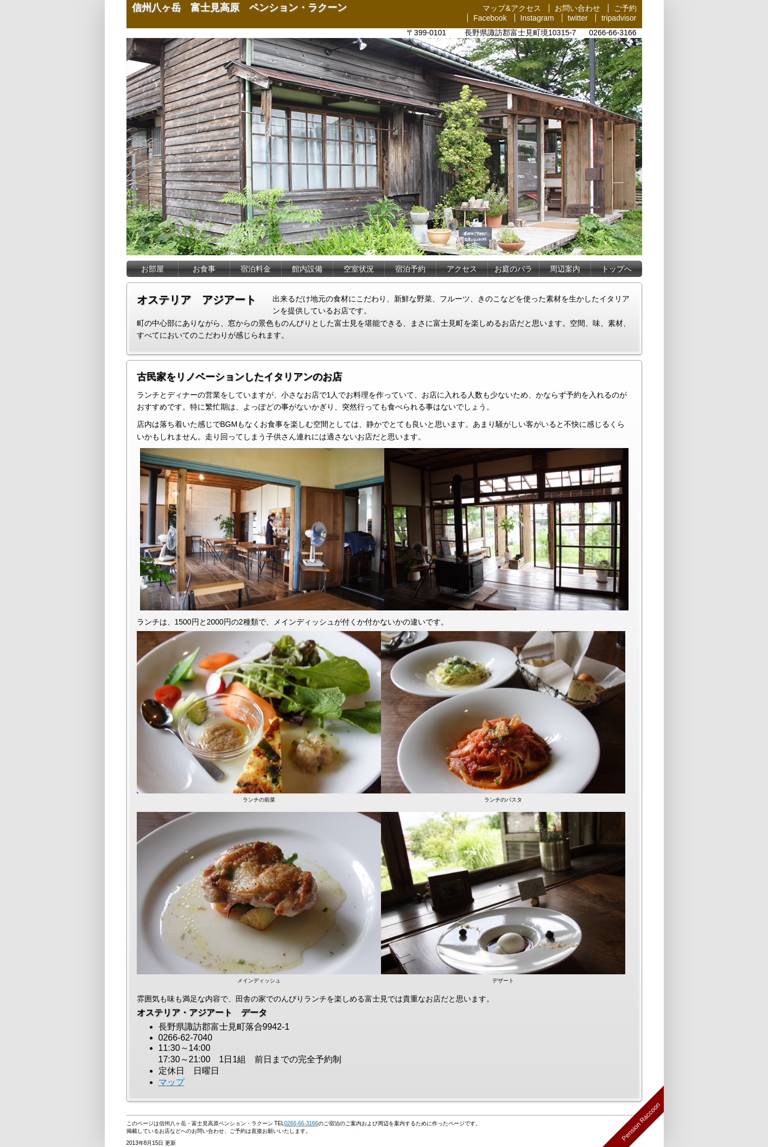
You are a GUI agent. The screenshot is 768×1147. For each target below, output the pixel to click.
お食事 (204, 268)
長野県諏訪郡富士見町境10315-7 (520, 32)
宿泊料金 (255, 268)
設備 (307, 268)
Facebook (489, 18)
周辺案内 (565, 268)
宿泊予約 (410, 268)
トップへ (616, 268)
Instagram (537, 18)
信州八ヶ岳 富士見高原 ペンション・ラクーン (239, 7)
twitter (578, 18)
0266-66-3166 (612, 32)
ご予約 (625, 8)
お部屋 (152, 268)
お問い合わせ (577, 8)
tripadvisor (619, 18)
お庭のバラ (513, 268)
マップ (171, 1082)
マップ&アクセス (512, 8)
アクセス (462, 268)
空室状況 (359, 268)
